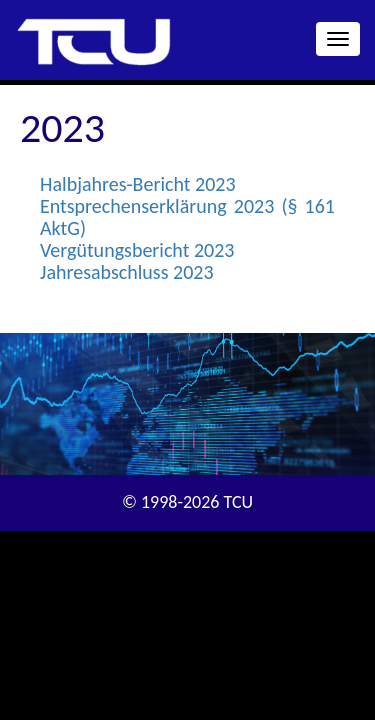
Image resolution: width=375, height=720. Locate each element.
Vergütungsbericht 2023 (137, 250)
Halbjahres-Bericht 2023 (138, 184)
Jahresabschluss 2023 (127, 272)
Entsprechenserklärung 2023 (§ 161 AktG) (187, 217)
